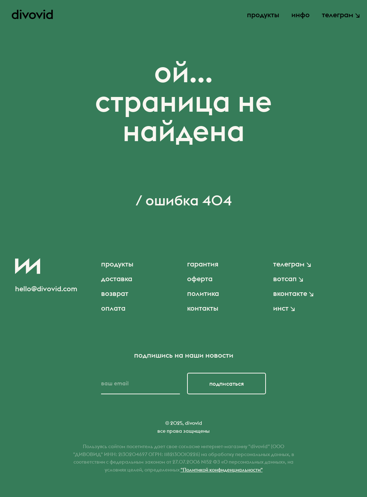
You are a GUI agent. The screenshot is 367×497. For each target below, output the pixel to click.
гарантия (202, 263)
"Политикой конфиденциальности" (222, 469)
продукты (263, 14)
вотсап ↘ (288, 278)
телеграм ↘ (341, 14)
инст (281, 307)
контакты (202, 307)
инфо (300, 14)
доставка (116, 278)
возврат (114, 293)
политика (203, 293)
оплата (113, 307)
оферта (200, 278)
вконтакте (290, 293)
